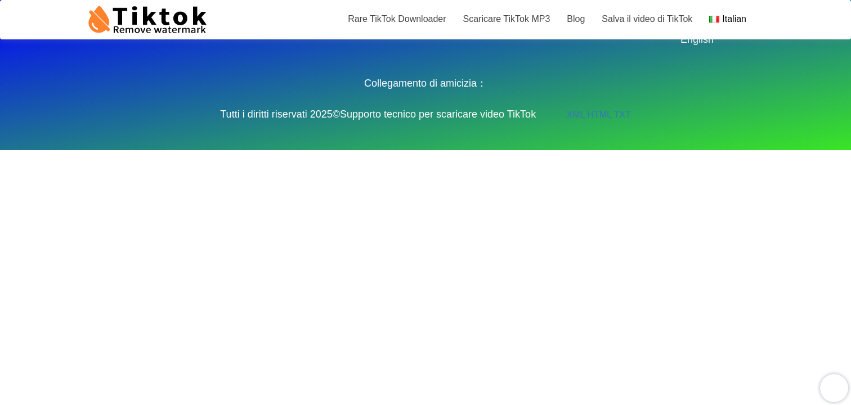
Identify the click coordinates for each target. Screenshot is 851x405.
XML (576, 114)
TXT (621, 114)
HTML (599, 114)
